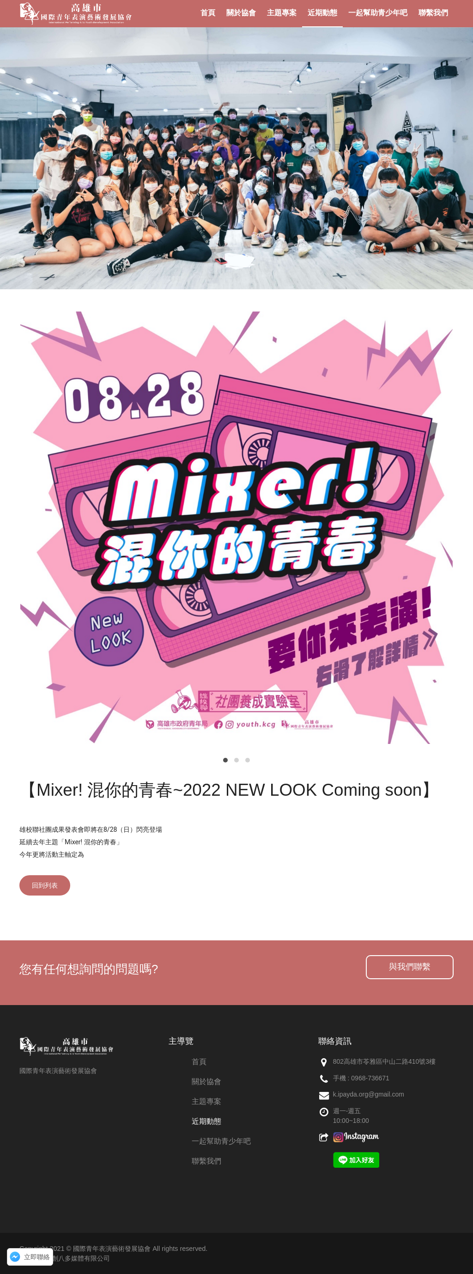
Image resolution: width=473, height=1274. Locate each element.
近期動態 (206, 1121)
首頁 (199, 1062)
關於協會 (206, 1081)
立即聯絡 (37, 1257)
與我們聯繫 (410, 966)
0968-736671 (370, 1078)
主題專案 (206, 1101)
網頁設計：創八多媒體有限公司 (64, 1258)
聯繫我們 (206, 1161)
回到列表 (45, 885)
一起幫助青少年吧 (221, 1141)
